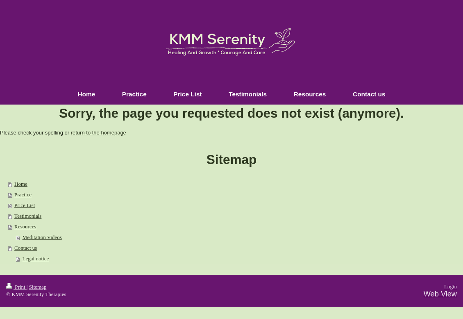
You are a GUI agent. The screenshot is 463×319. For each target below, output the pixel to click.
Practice (23, 194)
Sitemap (38, 287)
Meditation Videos (42, 237)
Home (20, 184)
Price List (24, 205)
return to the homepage (98, 133)
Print (16, 287)
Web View (440, 294)
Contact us (25, 248)
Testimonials (27, 216)
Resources (25, 226)
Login (450, 286)
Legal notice (36, 258)
